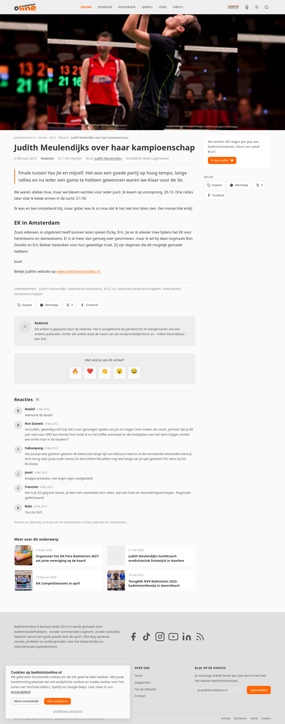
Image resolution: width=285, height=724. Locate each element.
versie (254, 718)
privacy (225, 718)
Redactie (47, 158)
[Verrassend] (119, 372)
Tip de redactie (145, 689)
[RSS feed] (200, 637)
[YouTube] (173, 637)
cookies (266, 718)
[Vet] (75, 372)
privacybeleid (20, 692)
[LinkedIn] (187, 637)
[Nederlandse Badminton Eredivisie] (233, 6)
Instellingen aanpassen (67, 711)
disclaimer (240, 718)
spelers (147, 7)
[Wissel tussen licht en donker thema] (256, 7)
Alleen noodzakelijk (26, 701)
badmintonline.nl (25, 137)
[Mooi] (90, 372)
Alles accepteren (57, 701)
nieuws (86, 7)
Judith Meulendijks (108, 158)
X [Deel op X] (69, 305)
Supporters (143, 682)
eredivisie (105, 7)
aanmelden (258, 690)
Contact (140, 696)
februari (63, 137)
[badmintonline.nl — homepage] (25, 7)
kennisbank (126, 7)
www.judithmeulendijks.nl (78, 271)
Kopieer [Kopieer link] (24, 305)
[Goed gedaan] (104, 372)
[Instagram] (160, 637)
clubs (163, 7)
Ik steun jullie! (222, 160)
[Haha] (134, 372)
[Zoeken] (266, 7)
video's (178, 7)
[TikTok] (147, 637)
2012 (53, 137)
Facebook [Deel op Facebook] (89, 305)
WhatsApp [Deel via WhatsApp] (49, 305)
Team (139, 675)
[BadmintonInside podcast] (246, 7)
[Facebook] (133, 637)
